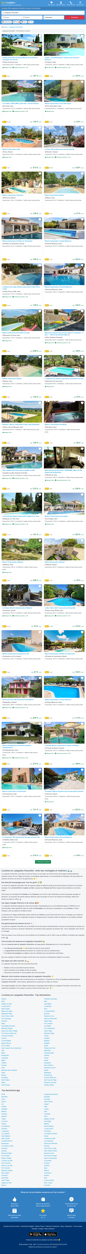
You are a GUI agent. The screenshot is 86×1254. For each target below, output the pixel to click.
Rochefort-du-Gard (50, 1082)
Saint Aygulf (5, 1173)
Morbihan (4, 1109)
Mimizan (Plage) (6, 1153)
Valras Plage (48, 1021)
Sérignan (47, 1038)
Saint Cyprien (5, 1009)
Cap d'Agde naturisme (8, 1026)
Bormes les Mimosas (50, 1143)
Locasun (40, 1229)
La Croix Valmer (49, 1180)
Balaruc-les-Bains (6, 1011)
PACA (3, 1094)
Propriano (4, 1175)
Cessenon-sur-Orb (49, 1068)
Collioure (4, 1021)
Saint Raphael (5, 1136)
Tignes (3, 1119)
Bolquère (47, 1043)
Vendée (3, 1106)
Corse (3, 1099)
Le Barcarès (48, 1006)
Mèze (3, 1053)
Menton (46, 1170)
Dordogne (47, 1114)
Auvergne (47, 1099)
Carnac (46, 1136)
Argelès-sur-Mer (6, 1004)
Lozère (46, 1036)
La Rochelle (47, 1161)
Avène (46, 1045)
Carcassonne (48, 1075)
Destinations (6, 22)
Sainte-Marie (5, 1080)
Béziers (3, 1075)
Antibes (46, 1175)
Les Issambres (48, 1141)
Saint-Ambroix (48, 1065)
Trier (31, 22)
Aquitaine (4, 1097)
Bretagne (47, 1097)
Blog (62, 1226)
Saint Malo (4, 1178)
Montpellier (5, 1055)
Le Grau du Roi (6, 1006)
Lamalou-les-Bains (7, 1036)
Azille (3, 1073)
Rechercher (74, 17)
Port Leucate (48, 1023)
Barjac (3, 1060)
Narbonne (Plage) (6, 1028)
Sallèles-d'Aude (49, 1085)
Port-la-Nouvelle (49, 1028)
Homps (46, 1058)
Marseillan (47, 1050)
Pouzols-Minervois (50, 1077)
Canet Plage (48, 1031)
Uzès (3, 1068)
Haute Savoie (48, 1101)
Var (2, 1104)
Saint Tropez (48, 1183)
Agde (3, 1023)
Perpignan (4, 1077)
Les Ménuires (5, 1126)
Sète (45, 1009)
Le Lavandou (5, 1133)
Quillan (46, 1070)
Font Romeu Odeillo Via (8, 1033)
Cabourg (4, 1151)
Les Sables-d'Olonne (50, 1133)
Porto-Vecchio (6, 1163)
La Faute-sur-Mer (6, 1161)
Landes (46, 1109)
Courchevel (47, 1173)
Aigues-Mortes (6, 1043)
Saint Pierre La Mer (7, 1016)
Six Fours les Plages (50, 1156)
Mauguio (46, 1041)
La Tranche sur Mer (7, 1146)
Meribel (46, 1124)
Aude (3, 1001)
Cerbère (3, 1063)
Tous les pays (77, 1226)
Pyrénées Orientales (50, 999)
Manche (3, 1111)
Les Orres (4, 1121)
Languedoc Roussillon (51, 1094)
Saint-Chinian (5, 1085)
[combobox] (43, 13)
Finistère (4, 1114)
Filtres (16, 22)
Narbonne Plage (49, 1033)
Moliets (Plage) (6, 1158)
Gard (45, 1001)
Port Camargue (6, 1018)
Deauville (4, 1148)
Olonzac (4, 1065)
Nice (45, 1178)
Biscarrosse (5, 1143)
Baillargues (47, 1073)
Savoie (3, 1101)
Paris (45, 1116)
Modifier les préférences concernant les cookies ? (43, 1247)
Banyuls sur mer (49, 1016)
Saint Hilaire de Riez (50, 1151)
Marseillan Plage (6, 1013)
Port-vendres (5, 1045)
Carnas (46, 1060)
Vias (2, 1050)
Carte (24, 22)
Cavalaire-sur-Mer (49, 1138)
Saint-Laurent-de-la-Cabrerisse (11, 1048)
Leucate (4, 1038)
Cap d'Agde (47, 1004)
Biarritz (3, 1185)
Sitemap (34, 1229)
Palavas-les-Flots (49, 1048)
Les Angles (47, 1026)
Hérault (3, 999)
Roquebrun (47, 1063)
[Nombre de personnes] (53, 17)
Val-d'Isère (47, 1131)
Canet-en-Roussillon (50, 1018)
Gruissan (46, 1013)
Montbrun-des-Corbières (9, 1070)
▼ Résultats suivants (43, 862)
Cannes (3, 1124)
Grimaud (46, 1165)
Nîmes (3, 1082)
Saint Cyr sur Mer (6, 1165)
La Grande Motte (49, 1011)
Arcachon (4, 1128)
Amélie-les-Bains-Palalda (9, 1031)
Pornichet (47, 1185)
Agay (45, 1168)
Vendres (46, 1055)
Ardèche (4, 1116)
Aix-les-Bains (5, 1156)
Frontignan (4, 1058)
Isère (45, 1106)
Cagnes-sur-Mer (6, 1183)
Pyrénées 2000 (49, 1053)
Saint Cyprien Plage (50, 1080)
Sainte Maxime (49, 1126)
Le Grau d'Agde (6, 1041)
